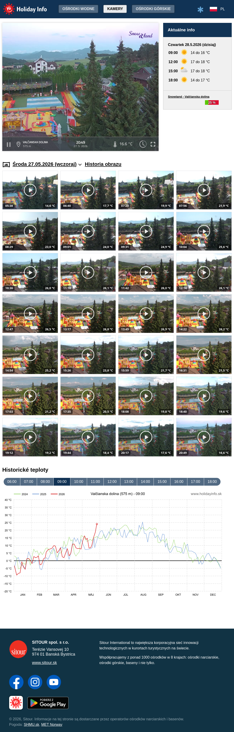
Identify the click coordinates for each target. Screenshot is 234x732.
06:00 (11, 482)
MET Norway (51, 725)
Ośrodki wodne (78, 9)
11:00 (95, 482)
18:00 (212, 482)
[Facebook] (16, 682)
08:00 (45, 482)
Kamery (115, 9)
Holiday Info (20, 5)
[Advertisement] (197, 131)
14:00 (145, 482)
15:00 (162, 482)
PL (222, 9)
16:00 (178, 482)
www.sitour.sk (44, 662)
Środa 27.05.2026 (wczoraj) (47, 164)
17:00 (195, 482)
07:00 (28, 482)
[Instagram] (35, 682)
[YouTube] (54, 682)
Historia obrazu (103, 164)
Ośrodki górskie (153, 9)
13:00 (128, 482)
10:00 (78, 482)
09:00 (61, 482)
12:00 (112, 482)
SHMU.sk (31, 725)
